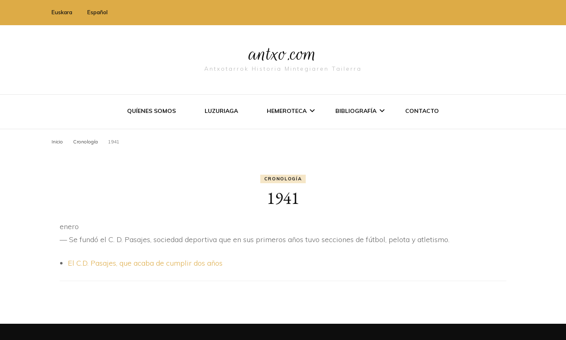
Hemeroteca (287, 111)
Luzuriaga (221, 111)
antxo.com (283, 53)
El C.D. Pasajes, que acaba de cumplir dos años (145, 263)
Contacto (422, 111)
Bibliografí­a (355, 111)
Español (97, 12)
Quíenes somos (151, 111)
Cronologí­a (283, 179)
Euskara (62, 12)
